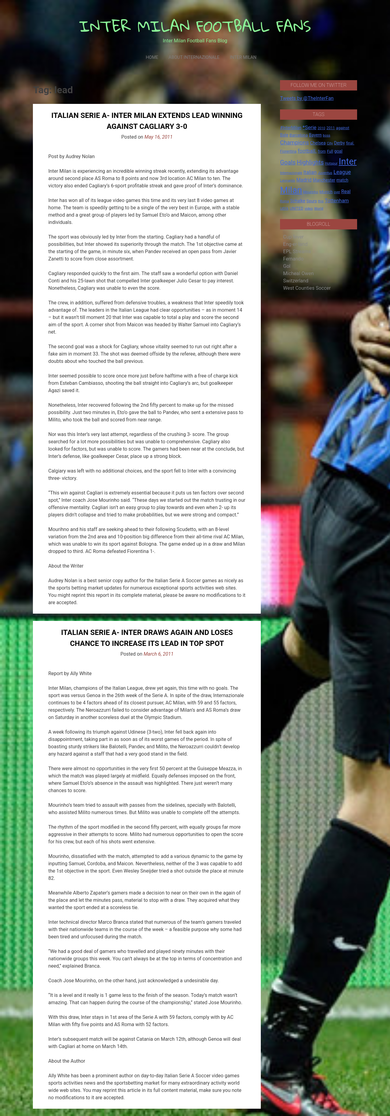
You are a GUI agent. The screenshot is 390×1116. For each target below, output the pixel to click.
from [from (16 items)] (322, 151)
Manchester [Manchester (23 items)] (324, 180)
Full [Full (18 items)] (330, 151)
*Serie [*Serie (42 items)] (309, 127)
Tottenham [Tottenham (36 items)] (337, 201)
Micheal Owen (298, 273)
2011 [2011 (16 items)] (331, 128)
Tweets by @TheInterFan (307, 98)
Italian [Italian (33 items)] (310, 172)
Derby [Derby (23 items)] (339, 142)
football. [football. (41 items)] (307, 151)
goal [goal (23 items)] (338, 151)
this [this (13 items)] (321, 201)
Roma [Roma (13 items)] (284, 201)
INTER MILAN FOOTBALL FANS (195, 26)
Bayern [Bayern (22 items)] (315, 135)
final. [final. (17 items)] (350, 143)
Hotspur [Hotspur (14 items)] (331, 163)
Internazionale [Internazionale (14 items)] (291, 173)
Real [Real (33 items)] (346, 191)
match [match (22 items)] (342, 180)
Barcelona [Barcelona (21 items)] (298, 135)
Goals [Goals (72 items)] (288, 162)
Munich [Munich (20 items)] (326, 192)
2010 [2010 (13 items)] (321, 128)
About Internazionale (193, 57)
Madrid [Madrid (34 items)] (304, 180)
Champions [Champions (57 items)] (294, 142)
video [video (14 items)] (308, 208)
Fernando (293, 259)
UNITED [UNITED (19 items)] (296, 208)
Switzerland (295, 281)
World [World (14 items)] (318, 208)
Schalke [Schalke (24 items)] (297, 200)
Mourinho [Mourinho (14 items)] (310, 192)
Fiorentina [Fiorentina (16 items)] (288, 151)
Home (152, 57)
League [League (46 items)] (342, 172)
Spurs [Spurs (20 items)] (312, 201)
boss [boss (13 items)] (326, 135)
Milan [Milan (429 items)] (291, 190)
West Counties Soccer (307, 288)
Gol (286, 266)
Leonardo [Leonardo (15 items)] (287, 180)
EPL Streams (297, 251)
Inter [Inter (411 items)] (348, 161)
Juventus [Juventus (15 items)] (325, 173)
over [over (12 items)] (337, 192)
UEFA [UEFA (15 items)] (284, 208)
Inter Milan (243, 57)
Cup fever (293, 237)
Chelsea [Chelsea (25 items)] (318, 143)
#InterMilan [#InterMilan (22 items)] (290, 127)
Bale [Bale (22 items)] (284, 135)
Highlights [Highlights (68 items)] (310, 162)
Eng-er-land (295, 244)
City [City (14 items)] (330, 143)
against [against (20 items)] (342, 128)
